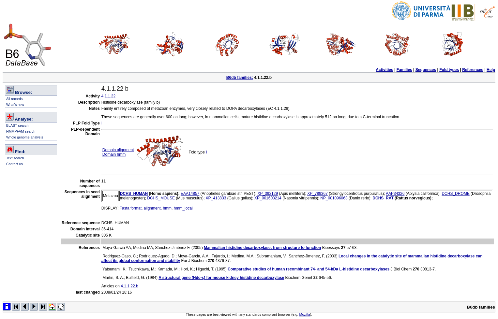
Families (404, 69)
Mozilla (304, 314)
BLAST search (17, 125)
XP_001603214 (267, 198)
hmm (167, 208)
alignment (152, 208)
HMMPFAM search (20, 131)
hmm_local (183, 208)
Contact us (14, 164)
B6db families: (239, 77)
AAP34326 (395, 193)
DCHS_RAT (382, 198)
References (472, 69)
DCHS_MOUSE (161, 198)
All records (14, 99)
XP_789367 (317, 193)
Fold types (449, 69)
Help (491, 69)
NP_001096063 (333, 198)
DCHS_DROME (455, 193)
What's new (15, 105)
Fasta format (131, 208)
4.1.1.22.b (129, 286)
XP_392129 (267, 193)
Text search (15, 158)
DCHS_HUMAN (134, 193)
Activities (384, 69)
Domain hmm (114, 154)
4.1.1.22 (108, 96)
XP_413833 (216, 198)
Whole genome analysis (24, 137)
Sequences (425, 69)
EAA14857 (190, 193)
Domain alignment (118, 150)
